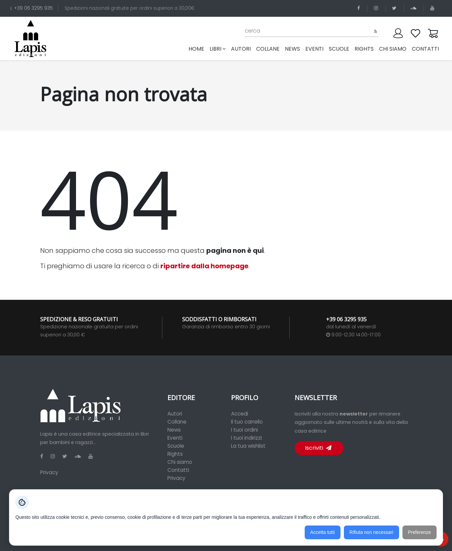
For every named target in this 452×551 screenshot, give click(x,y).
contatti (425, 49)
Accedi (239, 413)
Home (198, 49)
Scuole (175, 445)
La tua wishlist (248, 445)
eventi (314, 49)
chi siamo (392, 49)
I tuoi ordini (244, 429)
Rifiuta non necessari (371, 532)
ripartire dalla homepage (204, 266)
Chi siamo (179, 461)
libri (218, 49)
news (292, 49)
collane (268, 49)
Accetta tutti (322, 532)
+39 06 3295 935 (31, 8)
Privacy (49, 472)
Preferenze (419, 532)
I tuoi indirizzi (246, 437)
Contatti (178, 470)
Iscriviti (318, 448)
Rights (175, 453)
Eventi (174, 437)
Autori (174, 413)
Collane (176, 421)
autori (241, 49)
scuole (339, 49)
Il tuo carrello (247, 421)
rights (364, 49)
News (174, 429)
